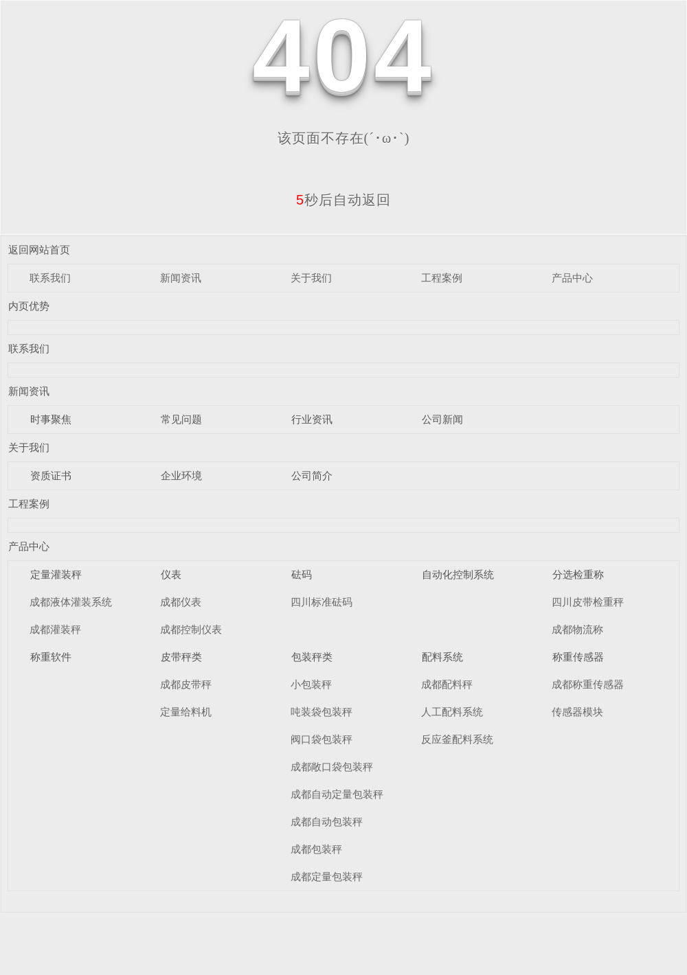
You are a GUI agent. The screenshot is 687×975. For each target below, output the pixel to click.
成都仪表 (180, 602)
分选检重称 (578, 574)
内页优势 (28, 306)
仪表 (171, 574)
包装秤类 (312, 657)
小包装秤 (311, 684)
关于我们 (311, 278)
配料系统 (442, 657)
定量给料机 (186, 712)
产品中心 (572, 278)
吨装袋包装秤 (321, 712)
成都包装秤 (316, 849)
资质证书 (50, 475)
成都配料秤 (447, 684)
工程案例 (441, 278)
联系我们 (50, 278)
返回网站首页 (39, 249)
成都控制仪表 (191, 629)
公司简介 (312, 475)
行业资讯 (312, 419)
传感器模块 (577, 712)
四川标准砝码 (321, 602)
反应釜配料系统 (457, 739)
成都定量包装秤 (327, 876)
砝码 (301, 574)
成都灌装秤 (55, 629)
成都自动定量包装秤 (337, 794)
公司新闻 (442, 419)
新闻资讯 (180, 278)
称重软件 (50, 657)
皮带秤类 (181, 657)
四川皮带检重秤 (588, 602)
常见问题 (181, 419)
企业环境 (181, 475)
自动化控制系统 (458, 574)
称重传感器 (578, 657)
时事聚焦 (50, 419)
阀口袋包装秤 (321, 739)
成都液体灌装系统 (71, 602)
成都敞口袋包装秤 (332, 766)
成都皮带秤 (186, 684)
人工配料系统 (452, 712)
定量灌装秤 (56, 574)
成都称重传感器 (588, 684)
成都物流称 (577, 629)
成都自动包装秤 (327, 821)
